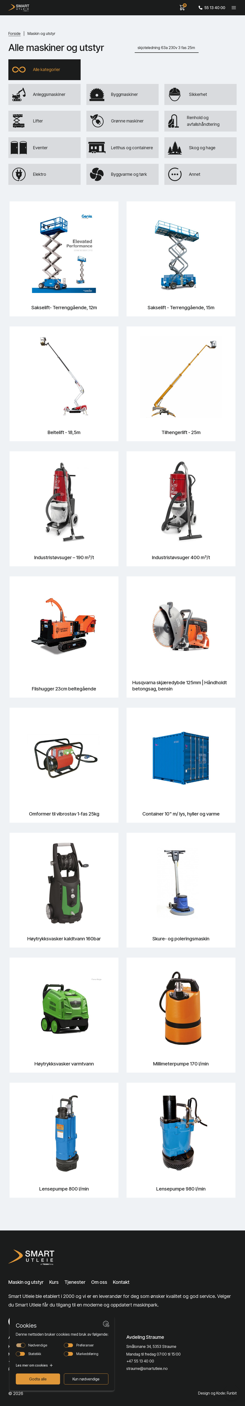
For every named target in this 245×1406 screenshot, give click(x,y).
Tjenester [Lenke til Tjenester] (74, 1282)
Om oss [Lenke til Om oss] (99, 1282)
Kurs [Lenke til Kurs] (54, 1282)
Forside (14, 33)
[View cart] (182, 7)
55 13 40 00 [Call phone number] (212, 7)
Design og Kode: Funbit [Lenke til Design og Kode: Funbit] (217, 1393)
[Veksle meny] (234, 8)
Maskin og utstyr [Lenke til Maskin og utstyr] (26, 1282)
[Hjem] (18, 7)
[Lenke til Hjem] (32, 1257)
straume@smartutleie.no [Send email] (147, 1368)
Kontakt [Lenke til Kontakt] (121, 1282)
